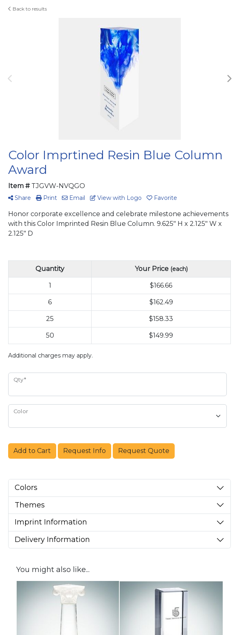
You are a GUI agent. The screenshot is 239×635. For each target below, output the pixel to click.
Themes (30, 505)
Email (73, 198)
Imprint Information (51, 522)
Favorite (162, 198)
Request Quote (143, 451)
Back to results (27, 9)
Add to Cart (32, 451)
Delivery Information (52, 539)
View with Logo (116, 198)
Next (229, 79)
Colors (26, 487)
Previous (10, 79)
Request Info (84, 451)
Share (19, 198)
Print (46, 198)
